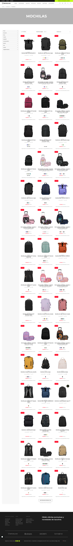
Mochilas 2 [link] (13, 6)
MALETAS (28, 3)
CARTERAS (44, 3)
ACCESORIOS (51, 3)
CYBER (15, 3)
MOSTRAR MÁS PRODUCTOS (45, 500)
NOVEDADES (21, 3)
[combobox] (64, 541)
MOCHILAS (33, 3)
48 (45, 31)
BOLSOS (39, 3)
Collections (8, 6)
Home (3, 6)
